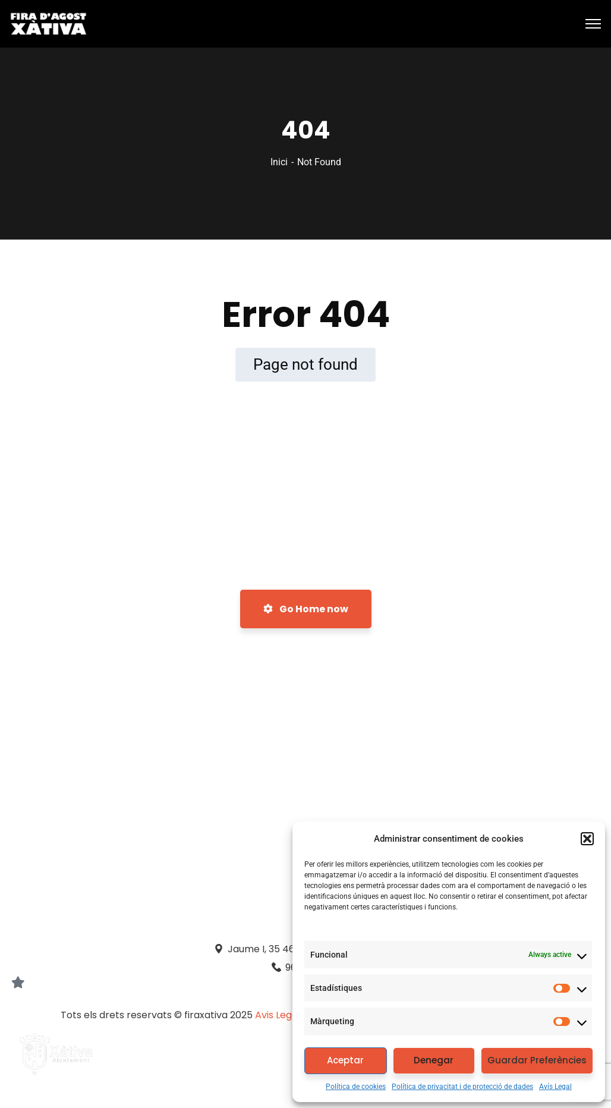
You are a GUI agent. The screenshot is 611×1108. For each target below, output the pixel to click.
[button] (587, 839)
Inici (279, 162)
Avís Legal (555, 1086)
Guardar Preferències (537, 1060)
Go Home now (305, 609)
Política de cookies (356, 1086)
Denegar (433, 1060)
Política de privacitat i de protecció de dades (462, 1086)
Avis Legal (279, 1015)
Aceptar (345, 1060)
